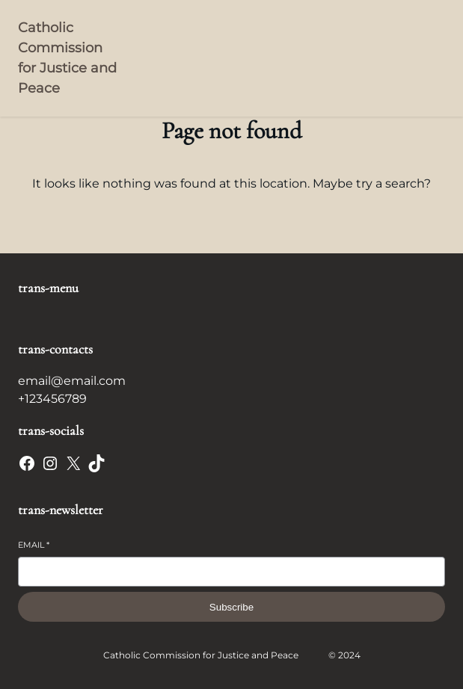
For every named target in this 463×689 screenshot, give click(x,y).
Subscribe (231, 607)
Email (33, 545)
